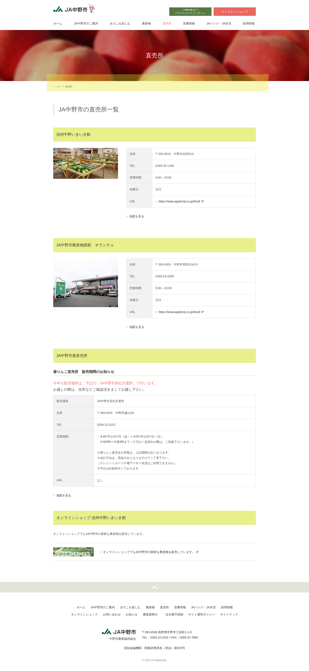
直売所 (167, 24)
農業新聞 (149, 614)
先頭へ (154, 587)
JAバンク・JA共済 (219, 24)
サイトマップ (228, 614)
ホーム (57, 24)
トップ (56, 86)
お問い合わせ (112, 614)
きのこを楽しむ (120, 24)
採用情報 (249, 24)
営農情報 (189, 24)
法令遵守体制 (174, 614)
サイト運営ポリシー (201, 614)
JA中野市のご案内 (86, 24)
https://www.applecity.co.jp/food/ (179, 201)
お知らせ (132, 614)
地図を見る (136, 216)
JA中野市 (75, 9)
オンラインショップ (234, 11)
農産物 (146, 24)
